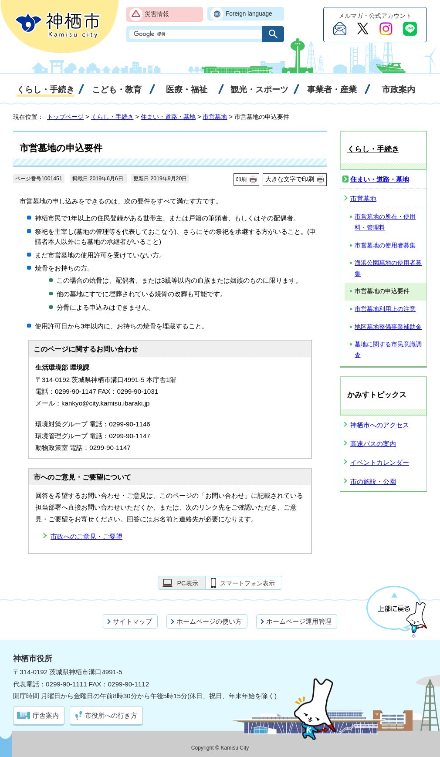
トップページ (65, 116)
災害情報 (157, 14)
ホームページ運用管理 (299, 621)
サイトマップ (132, 621)
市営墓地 (215, 116)
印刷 (241, 179)
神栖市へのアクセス (379, 425)
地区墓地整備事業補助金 (388, 327)
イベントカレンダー (379, 462)
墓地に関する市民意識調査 (388, 349)
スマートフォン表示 (247, 583)
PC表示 (187, 583)
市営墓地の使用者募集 (385, 245)
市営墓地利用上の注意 (385, 309)
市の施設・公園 (373, 481)
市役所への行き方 (111, 715)
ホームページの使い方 (209, 621)
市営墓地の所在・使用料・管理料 (385, 222)
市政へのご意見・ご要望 (86, 536)
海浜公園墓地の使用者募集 (388, 268)
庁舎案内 (46, 715)
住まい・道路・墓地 (168, 116)
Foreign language (249, 13)
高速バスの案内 (373, 443)
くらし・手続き (112, 116)
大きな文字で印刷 (289, 179)
